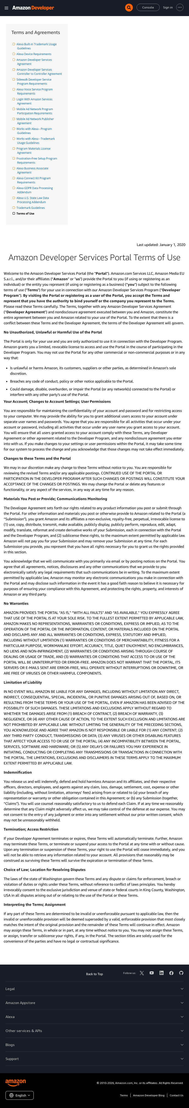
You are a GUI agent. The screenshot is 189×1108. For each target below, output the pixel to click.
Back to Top (94, 974)
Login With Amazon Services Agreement (35, 101)
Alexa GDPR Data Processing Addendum (35, 190)
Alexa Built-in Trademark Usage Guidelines (37, 46)
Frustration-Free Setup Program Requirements (37, 161)
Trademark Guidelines (31, 208)
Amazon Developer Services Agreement (35, 62)
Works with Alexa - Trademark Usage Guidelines (36, 141)
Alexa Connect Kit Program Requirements (34, 180)
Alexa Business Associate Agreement (33, 170)
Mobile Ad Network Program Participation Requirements (35, 111)
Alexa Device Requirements (34, 54)
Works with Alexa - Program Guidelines (35, 131)
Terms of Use (25, 213)
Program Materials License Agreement (34, 151)
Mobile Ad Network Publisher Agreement (36, 121)
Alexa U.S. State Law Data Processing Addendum (33, 200)
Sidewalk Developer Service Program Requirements (34, 82)
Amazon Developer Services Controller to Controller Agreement (39, 72)
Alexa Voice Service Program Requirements (35, 91)
